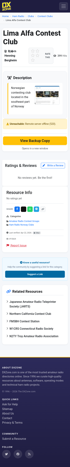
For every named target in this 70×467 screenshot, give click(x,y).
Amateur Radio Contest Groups (24, 221)
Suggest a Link (35, 274)
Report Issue (17, 245)
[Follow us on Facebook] (18, 454)
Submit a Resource (14, 438)
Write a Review (52, 165)
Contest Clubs (45, 16)
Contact (7, 418)
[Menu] (63, 6)
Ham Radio (18, 16)
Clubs (31, 16)
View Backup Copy (35, 141)
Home (5, 16)
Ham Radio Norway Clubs (21, 225)
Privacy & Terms (12, 422)
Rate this (47, 56)
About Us (8, 413)
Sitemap (7, 409)
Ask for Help (10, 404)
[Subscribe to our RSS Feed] (29, 454)
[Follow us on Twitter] (6, 454)
